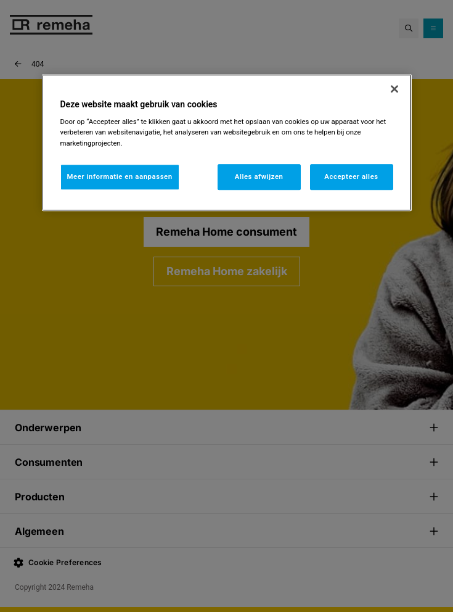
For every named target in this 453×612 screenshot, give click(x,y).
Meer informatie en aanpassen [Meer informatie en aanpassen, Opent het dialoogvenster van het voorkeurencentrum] (120, 176)
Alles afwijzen (259, 176)
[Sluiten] (394, 88)
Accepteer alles (351, 176)
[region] (227, 142)
